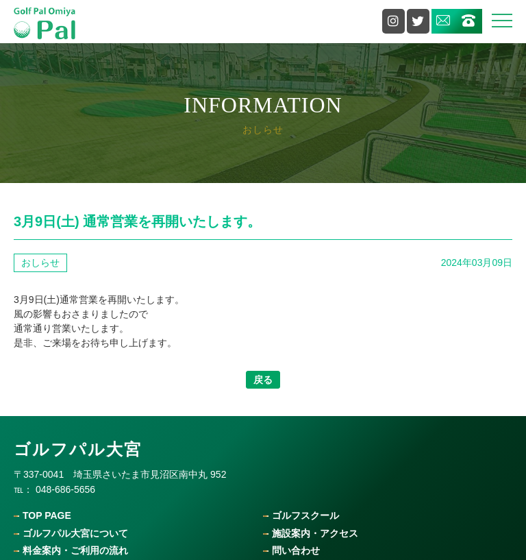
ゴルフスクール (305, 516)
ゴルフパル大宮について (75, 533)
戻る (263, 379)
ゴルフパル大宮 (78, 449)
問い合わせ (296, 551)
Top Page (47, 516)
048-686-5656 (65, 489)
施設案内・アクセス (315, 533)
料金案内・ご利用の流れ (75, 551)
